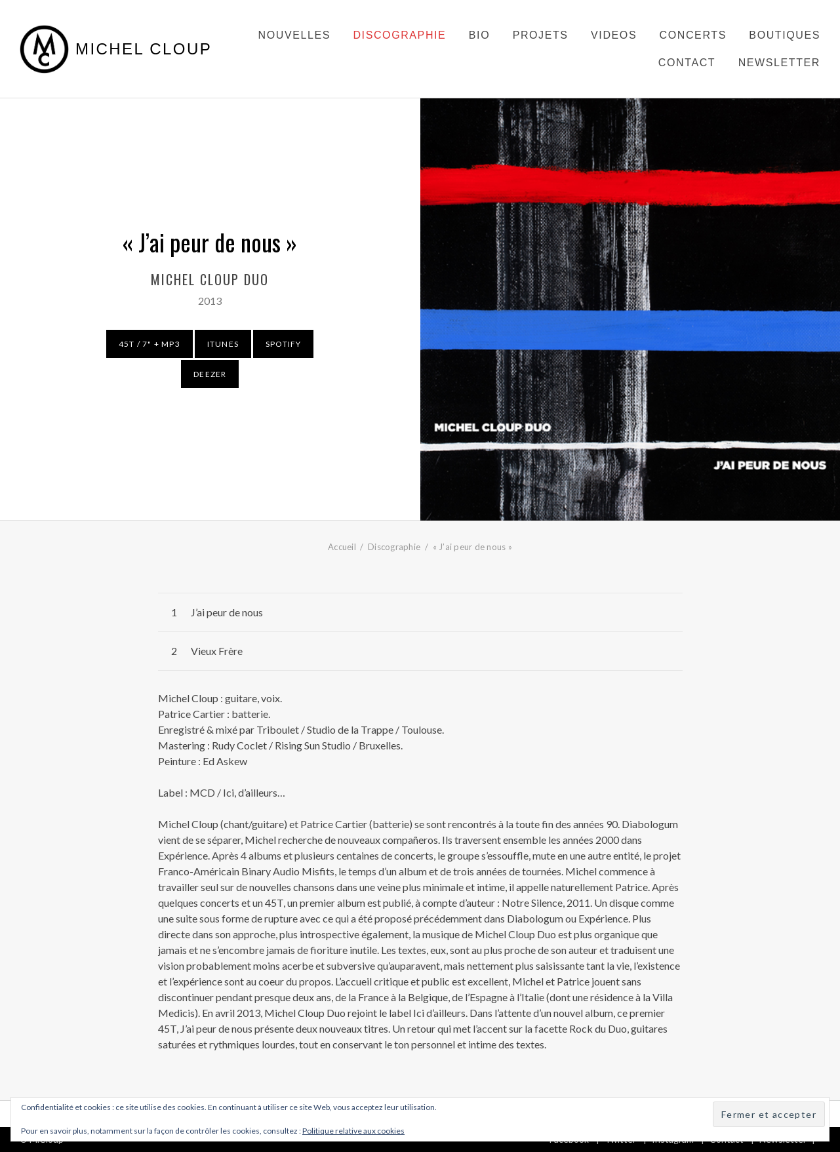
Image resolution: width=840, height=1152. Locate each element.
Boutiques (784, 35)
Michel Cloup (143, 49)
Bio (479, 35)
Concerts (693, 35)
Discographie (399, 35)
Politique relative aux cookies (353, 1131)
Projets (541, 35)
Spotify (283, 344)
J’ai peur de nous (227, 612)
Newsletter (779, 62)
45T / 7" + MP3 (149, 344)
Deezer (209, 374)
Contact (686, 62)
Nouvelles (294, 35)
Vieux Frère (217, 651)
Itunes (223, 344)
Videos (614, 35)
